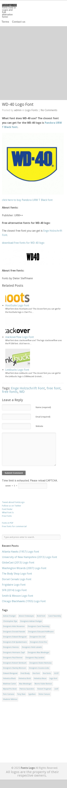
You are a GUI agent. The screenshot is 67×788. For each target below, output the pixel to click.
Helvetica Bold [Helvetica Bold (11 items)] (25, 678)
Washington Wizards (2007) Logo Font (24, 568)
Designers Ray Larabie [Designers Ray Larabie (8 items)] (35, 658)
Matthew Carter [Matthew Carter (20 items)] (9, 684)
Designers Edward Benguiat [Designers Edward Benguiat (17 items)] (15, 637)
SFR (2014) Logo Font (14, 590)
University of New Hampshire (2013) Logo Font (29, 557)
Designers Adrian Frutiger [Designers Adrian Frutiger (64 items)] (31, 621)
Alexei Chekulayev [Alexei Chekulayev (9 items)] (26, 616)
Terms (5, 21)
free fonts (10, 392)
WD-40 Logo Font (18, 104)
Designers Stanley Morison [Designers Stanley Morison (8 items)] (14, 668)
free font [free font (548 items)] (36, 673)
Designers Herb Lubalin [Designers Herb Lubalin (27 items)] (32, 647)
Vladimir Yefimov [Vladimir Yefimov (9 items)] (10, 699)
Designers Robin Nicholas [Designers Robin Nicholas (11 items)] (41, 663)
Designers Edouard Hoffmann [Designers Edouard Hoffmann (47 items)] (41, 632)
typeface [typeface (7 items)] (32, 694)
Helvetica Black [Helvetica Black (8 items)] (9, 678)
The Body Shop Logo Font (17, 573)
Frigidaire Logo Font (14, 584)
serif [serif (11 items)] (56, 689)
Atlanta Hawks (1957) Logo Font (20, 551)
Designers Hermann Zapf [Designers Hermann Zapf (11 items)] (14, 652)
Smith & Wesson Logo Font (17, 595)
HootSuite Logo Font (17, 305)
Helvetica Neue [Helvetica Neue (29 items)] (40, 678)
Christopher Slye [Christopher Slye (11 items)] (10, 621)
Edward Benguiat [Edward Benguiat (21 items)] (10, 673)
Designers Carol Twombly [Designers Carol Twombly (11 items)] (38, 626)
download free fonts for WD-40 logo (23, 242)
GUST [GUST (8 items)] (56, 673)
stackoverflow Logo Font (19, 337)
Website (39, 426)
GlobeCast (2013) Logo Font (18, 562)
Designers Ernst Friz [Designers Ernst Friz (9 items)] (38, 642)
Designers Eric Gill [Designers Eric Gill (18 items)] (37, 637)
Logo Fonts (31, 110)
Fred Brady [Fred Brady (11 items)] (25, 673)
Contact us (18, 21)
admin (17, 110)
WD (22, 392)
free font (54, 388)
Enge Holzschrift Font (28, 388)
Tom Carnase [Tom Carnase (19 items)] (8, 694)
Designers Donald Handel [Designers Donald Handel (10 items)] (14, 632)
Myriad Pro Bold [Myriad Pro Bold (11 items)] (10, 689)
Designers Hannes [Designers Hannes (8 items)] (11, 647)
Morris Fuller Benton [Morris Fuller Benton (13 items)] (43, 684)
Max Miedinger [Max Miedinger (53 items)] (25, 684)
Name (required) (43, 407)
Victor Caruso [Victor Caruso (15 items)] (44, 694)
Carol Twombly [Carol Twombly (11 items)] (54, 616)
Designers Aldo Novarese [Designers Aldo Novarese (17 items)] (14, 626)
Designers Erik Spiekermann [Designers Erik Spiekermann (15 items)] (15, 642)
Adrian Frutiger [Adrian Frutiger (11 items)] (9, 616)
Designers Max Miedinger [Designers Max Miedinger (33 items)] (38, 652)
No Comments (49, 110)
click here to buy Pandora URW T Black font (27, 200)
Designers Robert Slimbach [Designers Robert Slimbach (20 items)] (14, 663)
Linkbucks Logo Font (17, 369)
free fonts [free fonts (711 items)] (47, 673)
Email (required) (43, 416)
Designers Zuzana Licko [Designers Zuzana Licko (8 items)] (39, 668)
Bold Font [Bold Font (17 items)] (41, 616)
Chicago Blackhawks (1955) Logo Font (24, 601)
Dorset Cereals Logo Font (16, 579)
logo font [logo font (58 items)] (53, 678)
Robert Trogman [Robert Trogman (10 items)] (44, 689)
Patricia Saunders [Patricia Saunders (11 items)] (27, 689)
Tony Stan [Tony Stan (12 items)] (21, 694)
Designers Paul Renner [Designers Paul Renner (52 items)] (12, 658)
